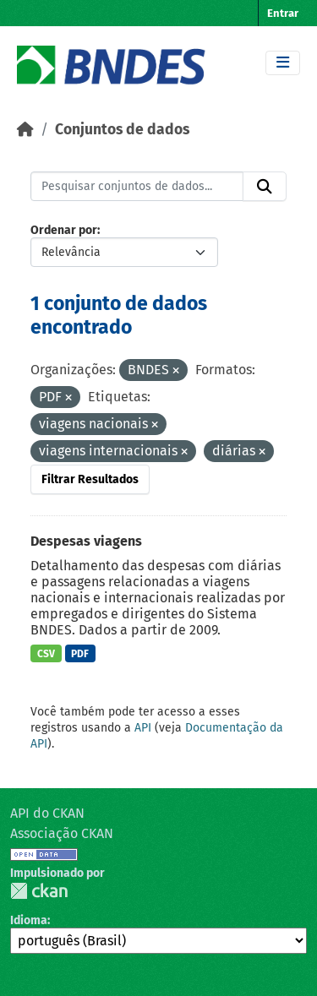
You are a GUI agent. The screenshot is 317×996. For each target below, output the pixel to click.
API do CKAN (47, 813)
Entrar (282, 13)
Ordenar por (63, 230)
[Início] (25, 130)
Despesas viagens (86, 541)
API (142, 728)
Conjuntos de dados (122, 130)
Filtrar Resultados (90, 479)
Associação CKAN (61, 833)
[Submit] (265, 186)
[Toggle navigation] (282, 63)
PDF (80, 654)
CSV (46, 654)
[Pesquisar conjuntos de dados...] (136, 186)
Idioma (28, 920)
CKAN (39, 891)
